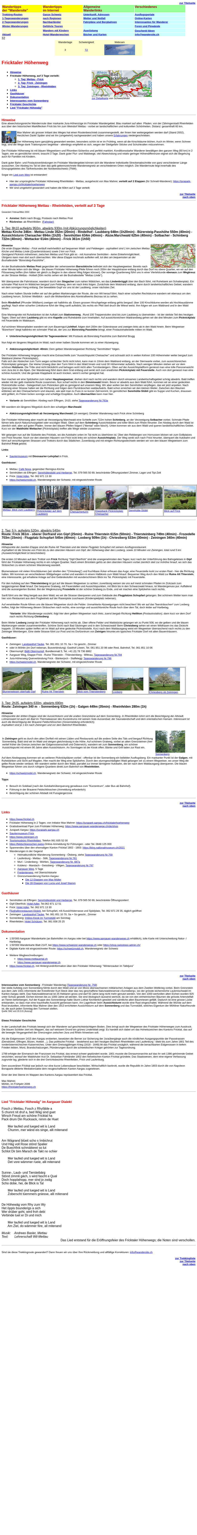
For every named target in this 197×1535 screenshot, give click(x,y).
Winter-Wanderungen (15, 26)
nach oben (189, 197)
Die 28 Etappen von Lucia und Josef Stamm (50, 883)
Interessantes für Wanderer (151, 22)
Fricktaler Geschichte (23, 104)
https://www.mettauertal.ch (32, 958)
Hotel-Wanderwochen (56, 34)
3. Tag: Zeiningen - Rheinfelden (37, 86)
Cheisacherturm (79, 511)
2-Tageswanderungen (15, 22)
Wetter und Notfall (94, 18)
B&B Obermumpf (34, 651)
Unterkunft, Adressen (96, 14)
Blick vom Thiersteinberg (91, 691)
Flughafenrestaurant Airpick (25, 910)
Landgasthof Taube (33, 644)
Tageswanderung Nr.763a (93, 400)
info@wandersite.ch (147, 34)
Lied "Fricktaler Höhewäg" (26, 107)
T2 (86, 49)
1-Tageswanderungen (15, 18)
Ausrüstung (90, 30)
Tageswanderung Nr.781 (63, 858)
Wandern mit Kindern (56, 30)
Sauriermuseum (19, 456)
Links (13, 90)
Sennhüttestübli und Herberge (55, 472)
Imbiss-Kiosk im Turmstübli (40, 917)
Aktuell (6, 34)
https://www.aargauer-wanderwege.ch (108, 938)
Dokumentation (19, 97)
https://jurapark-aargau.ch (44, 829)
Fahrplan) (48, 221)
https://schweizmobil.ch (23, 479)
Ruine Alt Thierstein (53, 691)
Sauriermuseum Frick (22, 833)
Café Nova (25, 469)
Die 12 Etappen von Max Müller (43, 879)
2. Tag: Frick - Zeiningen (33, 82)
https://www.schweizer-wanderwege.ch (74, 945)
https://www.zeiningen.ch (24, 836)
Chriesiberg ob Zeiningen (163, 692)
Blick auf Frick (172, 510)
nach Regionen (52, 18)
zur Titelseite (187, 3)
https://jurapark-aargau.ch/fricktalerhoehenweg (102, 822)
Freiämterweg (25, 872)
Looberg (117, 691)
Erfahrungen (121, 135)
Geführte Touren (53, 26)
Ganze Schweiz (52, 14)
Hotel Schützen (33, 921)
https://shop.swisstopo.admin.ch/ (121, 945)
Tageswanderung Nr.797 (79, 865)
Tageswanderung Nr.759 (99, 854)
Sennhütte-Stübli (138, 510)
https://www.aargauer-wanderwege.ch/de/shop (91, 826)
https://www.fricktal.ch (22, 819)
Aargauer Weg (25, 868)
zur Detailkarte (100, 98)
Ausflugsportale (144, 14)
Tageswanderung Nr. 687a (65, 861)
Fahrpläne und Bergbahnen (100, 22)
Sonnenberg (162, 754)
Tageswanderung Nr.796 (97, 658)
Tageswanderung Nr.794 (108, 654)
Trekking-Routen (12, 14)
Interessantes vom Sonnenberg (29, 100)
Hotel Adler (22, 476)
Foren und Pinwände (147, 26)
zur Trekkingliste (185, 1258)
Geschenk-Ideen (145, 30)
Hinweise (15, 72)
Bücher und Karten (95, 34)
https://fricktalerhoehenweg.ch (19, 1086)
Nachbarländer (52, 22)
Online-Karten (143, 18)
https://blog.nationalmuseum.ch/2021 (104, 847)
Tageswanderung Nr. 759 (82, 984)
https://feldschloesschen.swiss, (27, 844)
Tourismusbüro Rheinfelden (25, 840)
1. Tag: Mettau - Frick (31, 79)
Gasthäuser (17, 93)
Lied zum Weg (21, 174)
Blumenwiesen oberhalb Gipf (19, 691)
